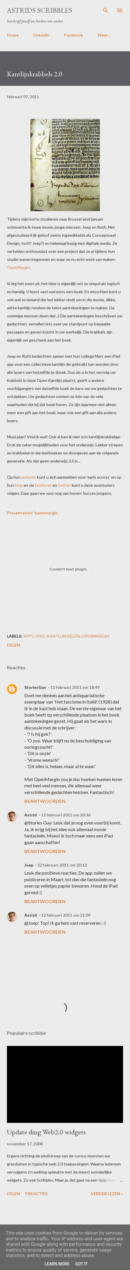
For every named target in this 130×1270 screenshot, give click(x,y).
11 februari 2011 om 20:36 (65, 814)
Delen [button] (13, 644)
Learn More (57, 1264)
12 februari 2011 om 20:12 (62, 865)
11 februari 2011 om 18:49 (75, 687)
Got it (81, 1264)
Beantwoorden (44, 801)
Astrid (30, 814)
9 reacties (36, 1193)
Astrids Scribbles (39, 10)
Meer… (104, 35)
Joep (28, 865)
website (28, 477)
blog (19, 485)
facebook (43, 485)
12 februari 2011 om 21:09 (65, 915)
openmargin (95, 636)
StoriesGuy (35, 687)
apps (28, 636)
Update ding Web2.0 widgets (46, 1131)
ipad (40, 636)
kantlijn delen (63, 636)
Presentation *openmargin (32, 512)
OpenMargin (18, 267)
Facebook (73, 35)
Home (13, 35)
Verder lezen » (107, 1193)
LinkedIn (41, 35)
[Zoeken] (105, 10)
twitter (64, 485)
